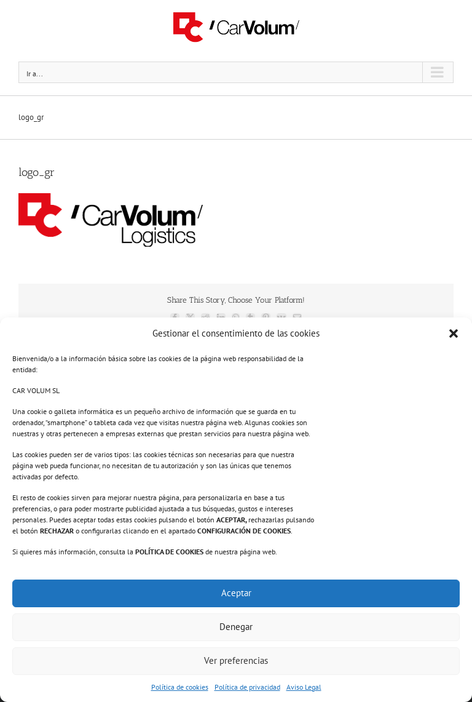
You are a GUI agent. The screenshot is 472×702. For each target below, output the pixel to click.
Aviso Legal (303, 687)
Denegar (236, 626)
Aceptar (236, 593)
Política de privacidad (247, 687)
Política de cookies (179, 687)
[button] (453, 333)
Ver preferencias (236, 660)
